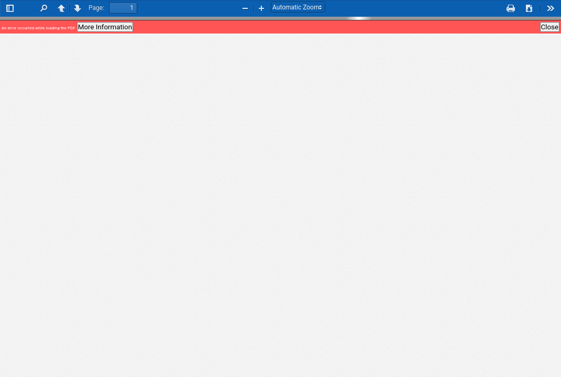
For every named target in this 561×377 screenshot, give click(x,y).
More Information (105, 27)
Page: (96, 8)
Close (549, 27)
